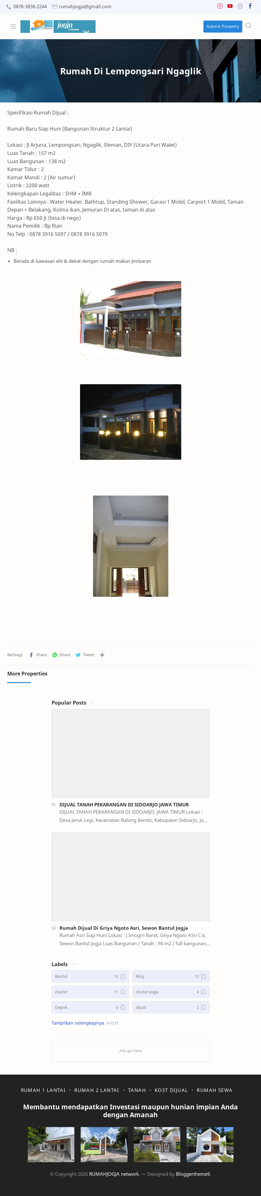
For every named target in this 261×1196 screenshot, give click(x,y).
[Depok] (90, 1007)
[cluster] (90, 992)
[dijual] (171, 1007)
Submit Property (223, 26)
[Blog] (171, 976)
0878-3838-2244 (30, 6)
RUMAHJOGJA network (114, 1174)
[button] (220, 7)
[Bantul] (90, 976)
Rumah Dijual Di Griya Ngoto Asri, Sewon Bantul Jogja (123, 928)
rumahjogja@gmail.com (85, 6)
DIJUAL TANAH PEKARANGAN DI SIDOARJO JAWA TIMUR (124, 804)
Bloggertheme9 (193, 1174)
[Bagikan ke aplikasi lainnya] (102, 655)
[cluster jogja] (171, 992)
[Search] (248, 25)
